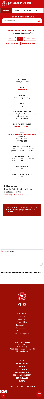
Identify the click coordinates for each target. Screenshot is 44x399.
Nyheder (22, 316)
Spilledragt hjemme (22, 147)
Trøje (13, 148)
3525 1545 (9, 212)
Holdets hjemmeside (22, 124)
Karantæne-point (12, 43)
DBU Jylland (22, 369)
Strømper (31, 148)
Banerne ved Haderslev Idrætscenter (22, 134)
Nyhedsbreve (22, 313)
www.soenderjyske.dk (22, 126)
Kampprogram (30, 39)
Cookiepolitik (22, 331)
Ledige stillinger (22, 325)
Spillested (22, 132)
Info (19, 39)
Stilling (11, 39)
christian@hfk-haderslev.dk (14, 195)
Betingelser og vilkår (22, 334)
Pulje (22, 104)
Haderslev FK (22, 90)
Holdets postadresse (22, 112)
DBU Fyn (22, 366)
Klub (22, 87)
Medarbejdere (22, 322)
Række (22, 96)
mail (26, 210)
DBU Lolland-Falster (22, 375)
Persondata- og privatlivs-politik (22, 386)
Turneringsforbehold (22, 174)
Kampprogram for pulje (30, 43)
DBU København (22, 372)
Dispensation (22, 166)
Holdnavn (22, 79)
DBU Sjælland (22, 378)
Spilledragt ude (22, 156)
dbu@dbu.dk (23, 351)
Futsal (22, 381)
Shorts (22, 148)
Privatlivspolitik (22, 328)
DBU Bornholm (22, 363)
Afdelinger (22, 319)
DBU (22, 360)
